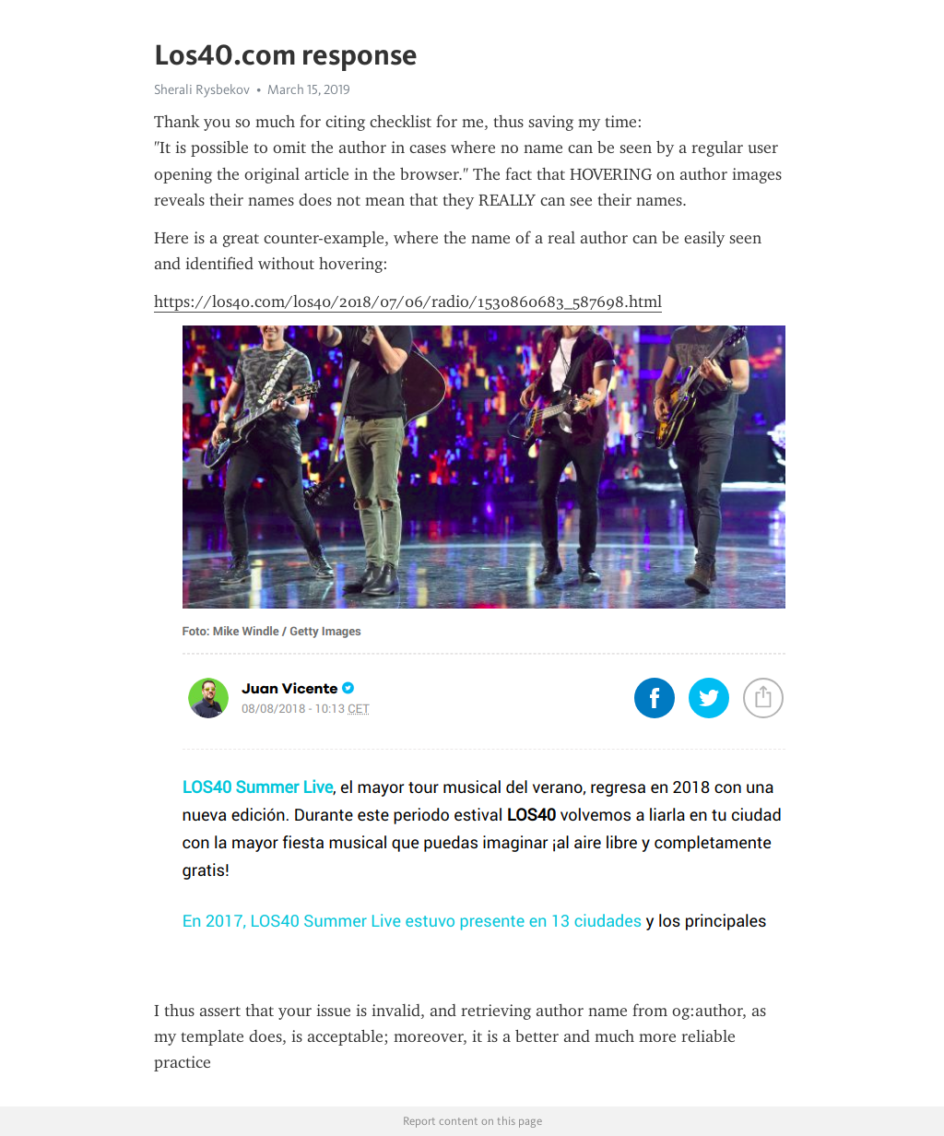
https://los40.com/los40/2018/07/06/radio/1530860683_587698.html (408, 301)
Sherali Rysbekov (202, 89)
